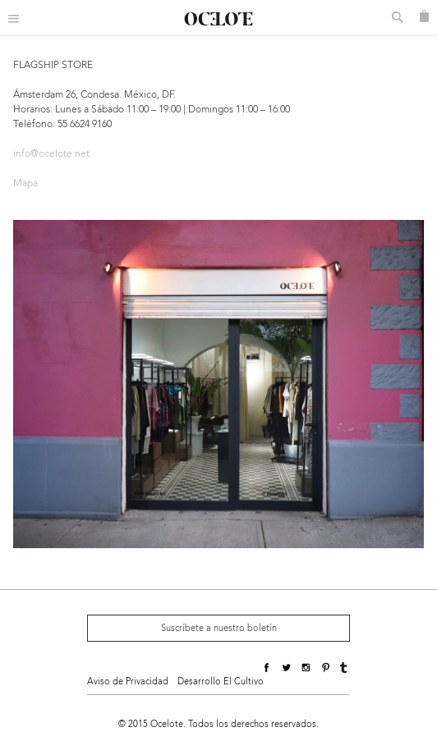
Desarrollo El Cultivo (220, 681)
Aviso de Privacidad (127, 681)
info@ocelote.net (51, 153)
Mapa (25, 183)
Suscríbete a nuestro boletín (219, 628)
